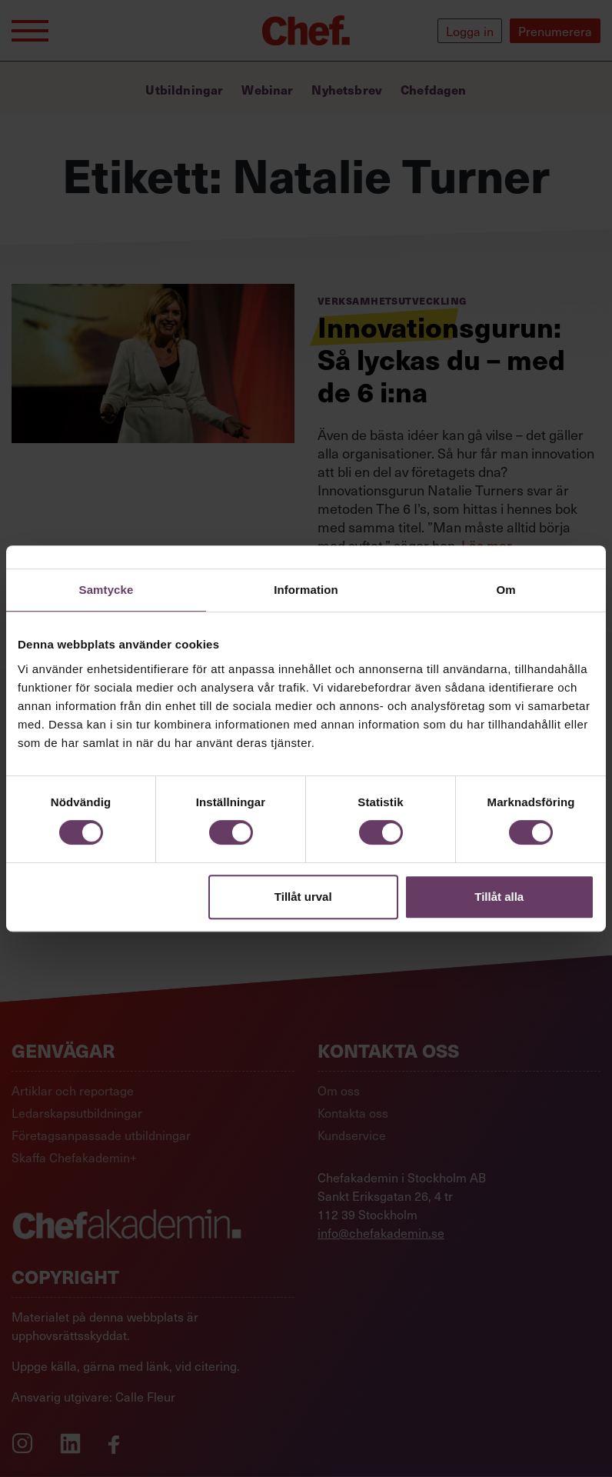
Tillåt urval (303, 896)
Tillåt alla (499, 896)
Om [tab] (505, 589)
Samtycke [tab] (106, 589)
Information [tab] (306, 589)
